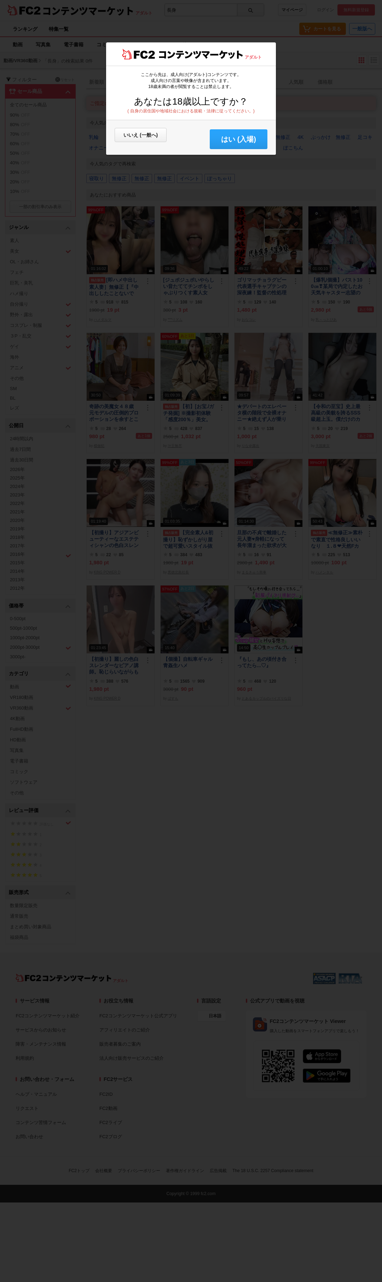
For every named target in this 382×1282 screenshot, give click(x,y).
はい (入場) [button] (238, 139)
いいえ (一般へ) (140, 135)
